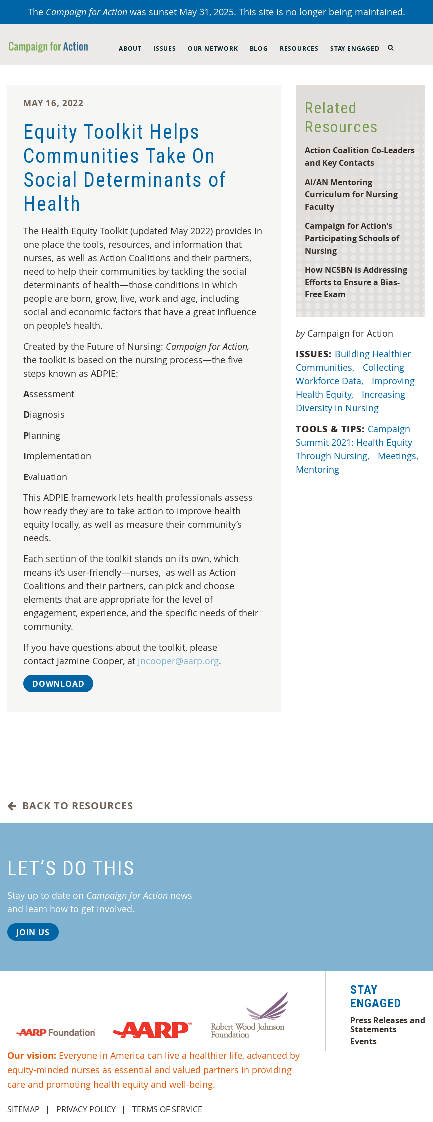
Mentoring (319, 469)
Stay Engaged (355, 48)
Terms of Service (167, 1109)
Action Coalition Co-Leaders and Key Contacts (360, 156)
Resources (299, 48)
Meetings (399, 456)
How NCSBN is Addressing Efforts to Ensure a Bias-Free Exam (356, 282)
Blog (259, 48)
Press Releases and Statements (388, 1025)
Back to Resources (71, 806)
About (130, 48)
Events (363, 1041)
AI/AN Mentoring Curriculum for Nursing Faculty (351, 194)
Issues (165, 48)
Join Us (33, 932)
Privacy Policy (86, 1109)
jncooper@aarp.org (178, 661)
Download (58, 683)
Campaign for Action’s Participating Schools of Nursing (352, 238)
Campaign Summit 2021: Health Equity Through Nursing (354, 442)
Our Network (213, 48)
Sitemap (24, 1109)
